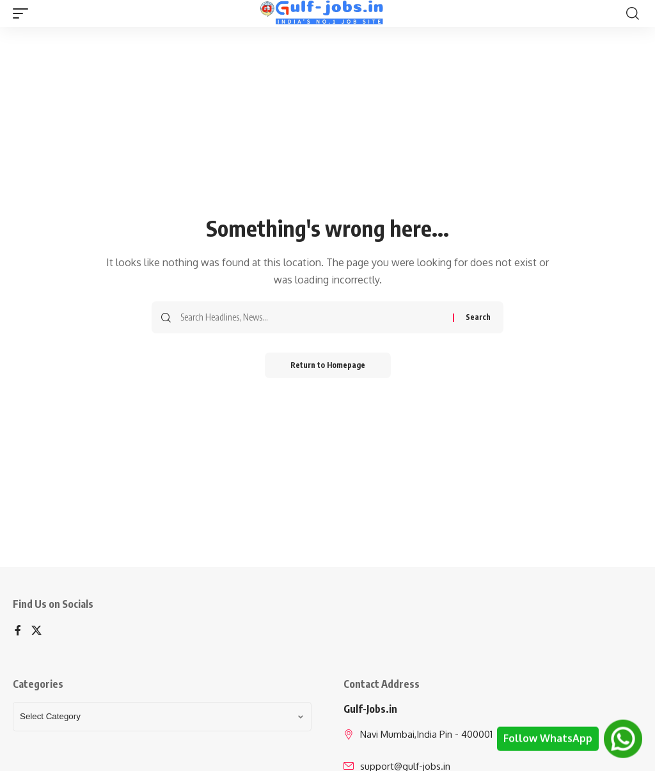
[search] (632, 13)
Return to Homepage (327, 365)
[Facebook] (18, 631)
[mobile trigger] (24, 13)
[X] (36, 631)
